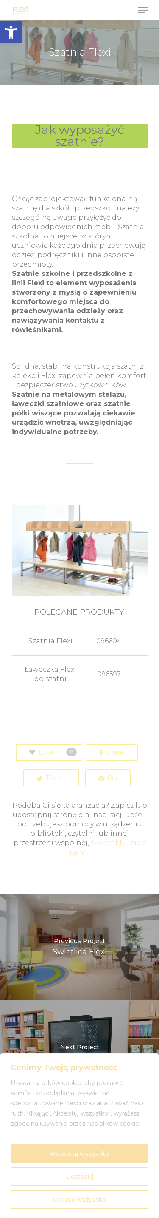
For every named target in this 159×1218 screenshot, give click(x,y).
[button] (11, 32)
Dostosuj (79, 1177)
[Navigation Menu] (143, 10)
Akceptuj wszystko (79, 1154)
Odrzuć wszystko (79, 1200)
